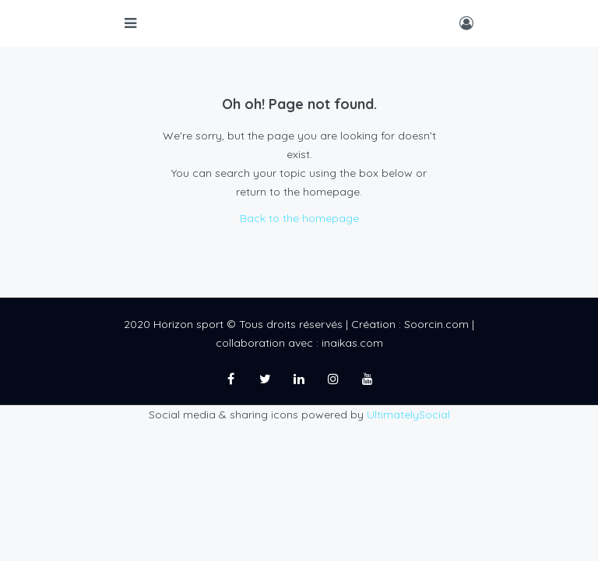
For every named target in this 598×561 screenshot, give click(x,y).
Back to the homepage (299, 218)
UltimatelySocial (408, 415)
